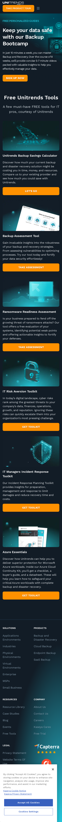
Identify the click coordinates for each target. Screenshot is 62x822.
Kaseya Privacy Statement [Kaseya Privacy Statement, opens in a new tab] (18, 794)
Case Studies (11, 713)
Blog (5, 720)
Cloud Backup (43, 646)
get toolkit (31, 426)
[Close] (53, 769)
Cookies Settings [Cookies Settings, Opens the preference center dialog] (29, 811)
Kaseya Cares (42, 727)
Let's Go (31, 191)
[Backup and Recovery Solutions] (13, 3)
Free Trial (40, 733)
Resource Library (14, 707)
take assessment (31, 267)
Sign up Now (15, 78)
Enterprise (9, 674)
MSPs (6, 681)
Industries (9, 646)
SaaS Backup (42, 659)
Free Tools (9, 733)
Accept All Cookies (29, 802)
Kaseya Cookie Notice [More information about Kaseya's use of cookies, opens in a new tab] (14, 791)
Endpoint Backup (45, 653)
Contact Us (41, 713)
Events (7, 727)
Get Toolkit (31, 507)
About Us (40, 707)
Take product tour (18, 8)
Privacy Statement (14, 753)
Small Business (12, 687)
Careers (39, 720)
